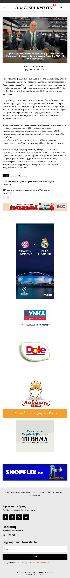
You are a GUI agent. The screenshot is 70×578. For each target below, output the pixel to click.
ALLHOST (40, 574)
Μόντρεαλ (22, 176)
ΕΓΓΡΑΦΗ (35, 556)
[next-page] (8, 197)
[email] (35, 549)
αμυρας (13, 176)
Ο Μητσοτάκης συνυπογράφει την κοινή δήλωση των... (26, 190)
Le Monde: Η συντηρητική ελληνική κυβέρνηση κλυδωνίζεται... (29, 181)
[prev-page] (4, 197)
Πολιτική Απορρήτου (40, 562)
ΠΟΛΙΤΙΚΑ (35, 50)
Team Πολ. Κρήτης (37, 66)
